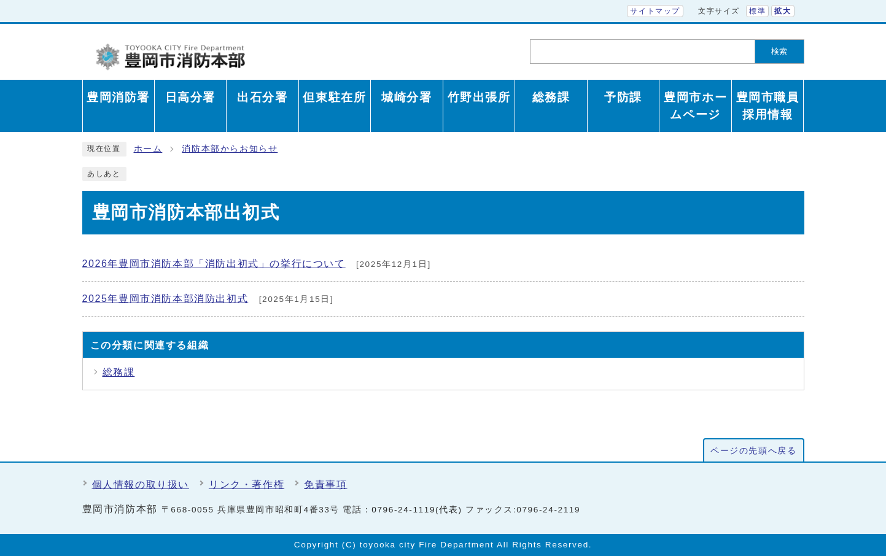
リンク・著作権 (246, 484)
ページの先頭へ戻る (753, 450)
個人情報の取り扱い (140, 484)
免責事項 (325, 484)
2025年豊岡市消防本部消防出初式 (165, 298)
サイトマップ (655, 11)
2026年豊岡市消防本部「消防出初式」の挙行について (214, 263)
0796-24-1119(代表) (416, 509)
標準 (757, 11)
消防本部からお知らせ (230, 148)
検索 (779, 51)
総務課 (119, 372)
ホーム (148, 148)
